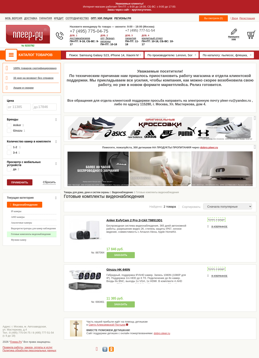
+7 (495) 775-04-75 (89, 31)
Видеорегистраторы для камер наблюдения (33, 228)
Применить (19, 182)
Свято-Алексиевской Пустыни (107, 324)
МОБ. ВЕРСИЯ (13, 18)
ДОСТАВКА (30, 18)
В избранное (219, 226)
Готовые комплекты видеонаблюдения (31, 234)
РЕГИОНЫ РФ (122, 18)
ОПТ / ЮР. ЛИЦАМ (101, 18)
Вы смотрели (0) (213, 18)
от (9, 107)
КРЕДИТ (59, 18)
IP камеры (16, 211)
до (36, 107)
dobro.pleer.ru (209, 147)
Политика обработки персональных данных (29, 350)
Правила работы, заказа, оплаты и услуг (28, 347)
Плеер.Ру (16, 341)
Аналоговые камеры (21, 222)
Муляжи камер (18, 239)
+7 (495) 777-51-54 (140, 30)
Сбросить (49, 182)
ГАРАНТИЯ (45, 18)
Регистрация (247, 18)
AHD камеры (18, 217)
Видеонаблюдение (24, 204)
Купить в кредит (216, 219)
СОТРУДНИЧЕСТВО (77, 18)
